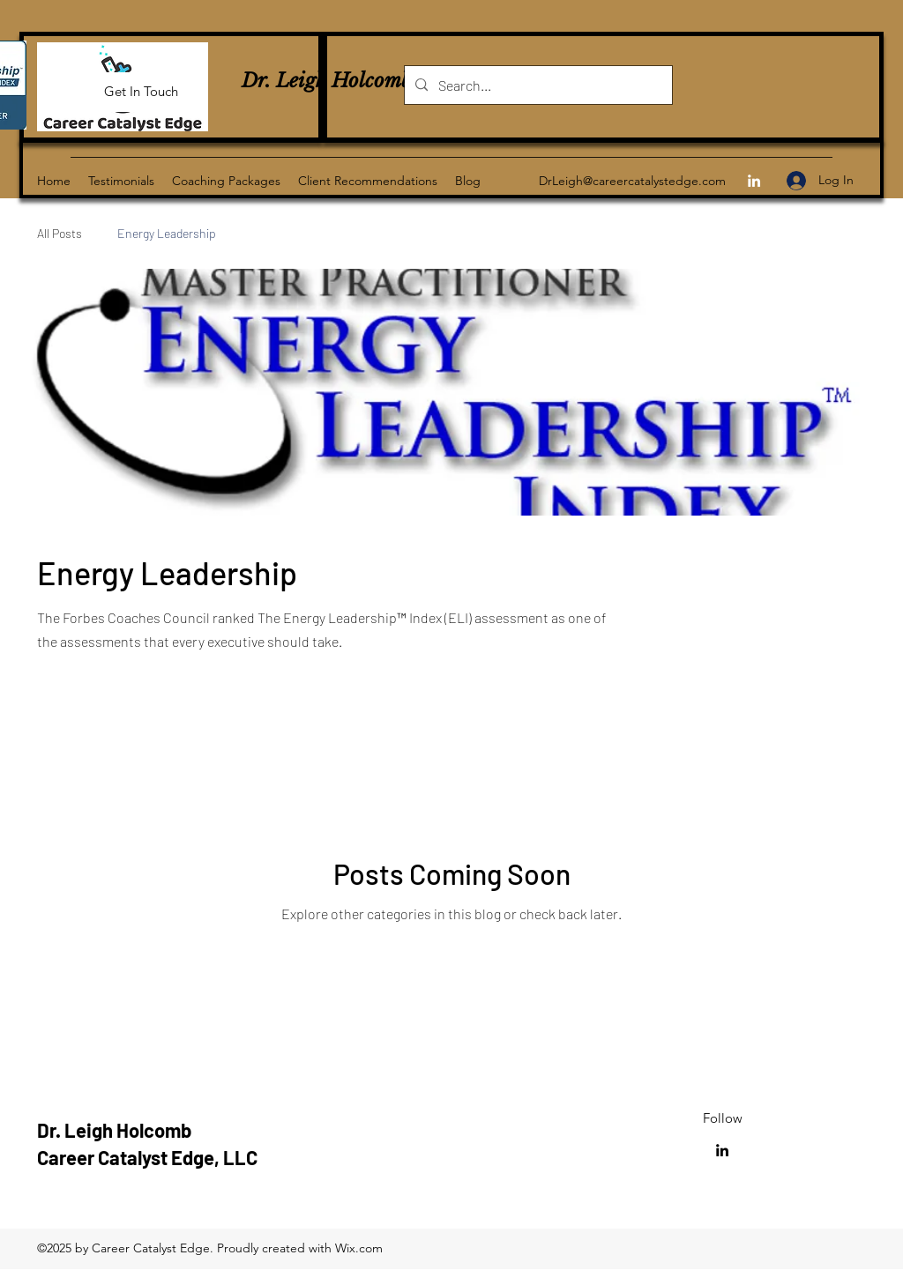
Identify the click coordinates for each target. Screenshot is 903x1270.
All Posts (59, 233)
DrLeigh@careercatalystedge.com (632, 181)
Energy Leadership (166, 233)
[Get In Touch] (141, 92)
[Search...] (536, 85)
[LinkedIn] (754, 180)
